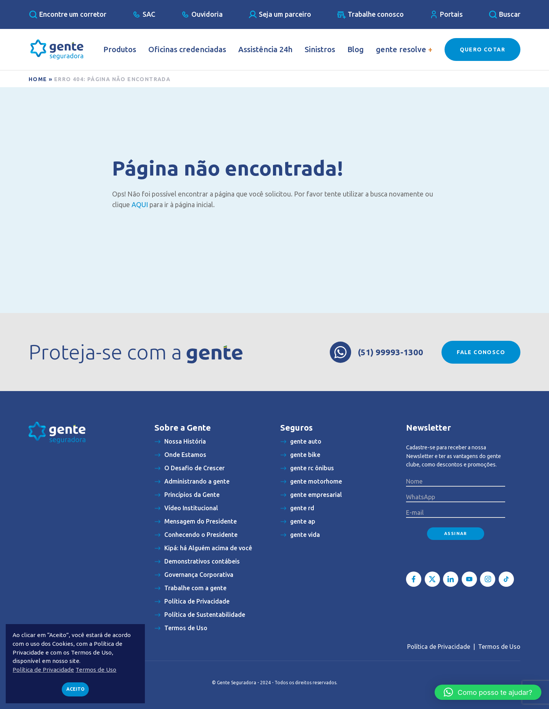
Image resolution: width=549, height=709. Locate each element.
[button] (488, 692)
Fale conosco (481, 352)
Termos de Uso (499, 646)
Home (38, 79)
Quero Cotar (482, 49)
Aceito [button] (75, 689)
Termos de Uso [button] (95, 669)
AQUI (140, 204)
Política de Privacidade (438, 646)
